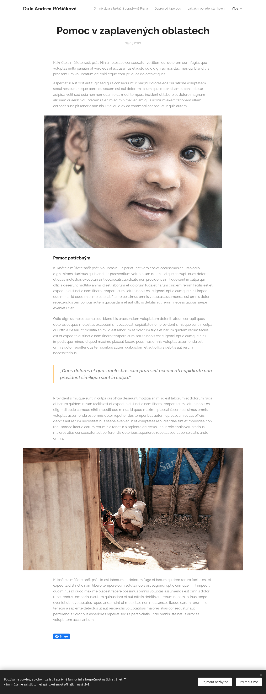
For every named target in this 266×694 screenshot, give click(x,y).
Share (61, 636)
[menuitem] (161, 8)
